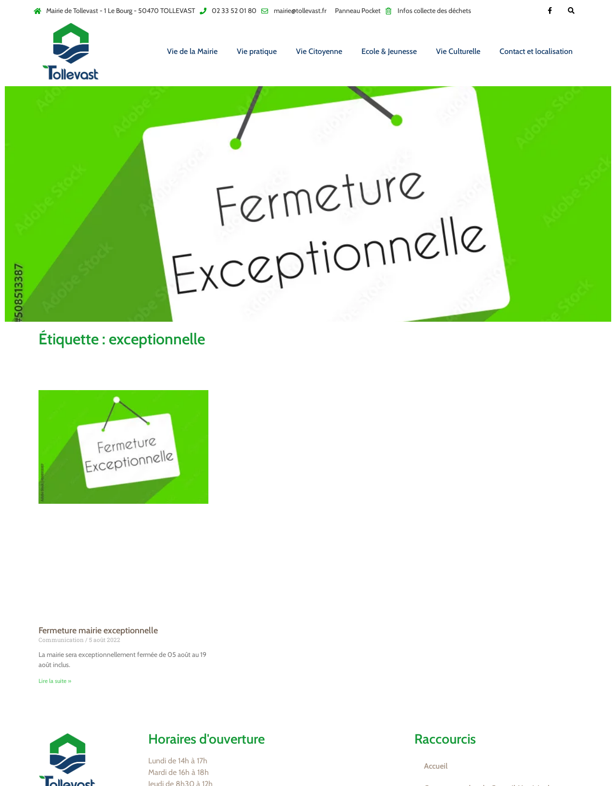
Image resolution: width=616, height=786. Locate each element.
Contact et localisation (536, 51)
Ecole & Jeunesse (389, 51)
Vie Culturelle (458, 51)
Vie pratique (257, 51)
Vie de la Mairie (192, 51)
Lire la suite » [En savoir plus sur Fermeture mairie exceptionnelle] (54, 680)
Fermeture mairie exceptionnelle (98, 630)
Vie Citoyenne (319, 51)
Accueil (436, 766)
